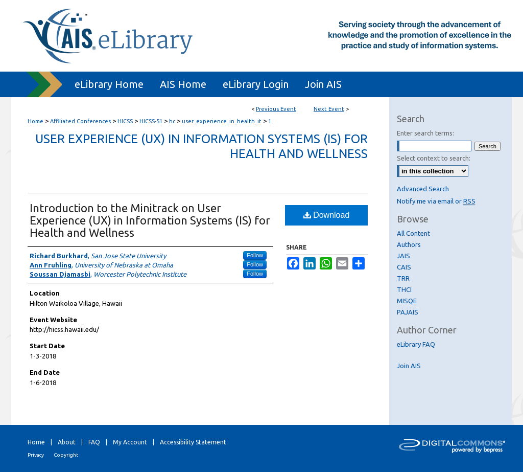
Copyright (66, 455)
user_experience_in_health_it (222, 121)
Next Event (329, 109)
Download (326, 215)
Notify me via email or (436, 201)
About (67, 442)
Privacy (36, 455)
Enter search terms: (425, 133)
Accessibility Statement (193, 442)
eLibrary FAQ (416, 344)
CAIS (404, 267)
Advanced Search (423, 188)
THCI (404, 289)
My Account (130, 442)
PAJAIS (407, 312)
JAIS (403, 255)
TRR (403, 278)
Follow (255, 255)
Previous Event (276, 109)
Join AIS (409, 365)
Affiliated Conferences (81, 121)
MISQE (407, 300)
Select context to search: (433, 158)
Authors (409, 244)
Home (35, 121)
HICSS (125, 121)
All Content (413, 233)
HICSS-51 (151, 121)
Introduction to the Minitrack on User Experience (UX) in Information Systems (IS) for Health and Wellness (150, 220)
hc (173, 121)
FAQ (94, 442)
